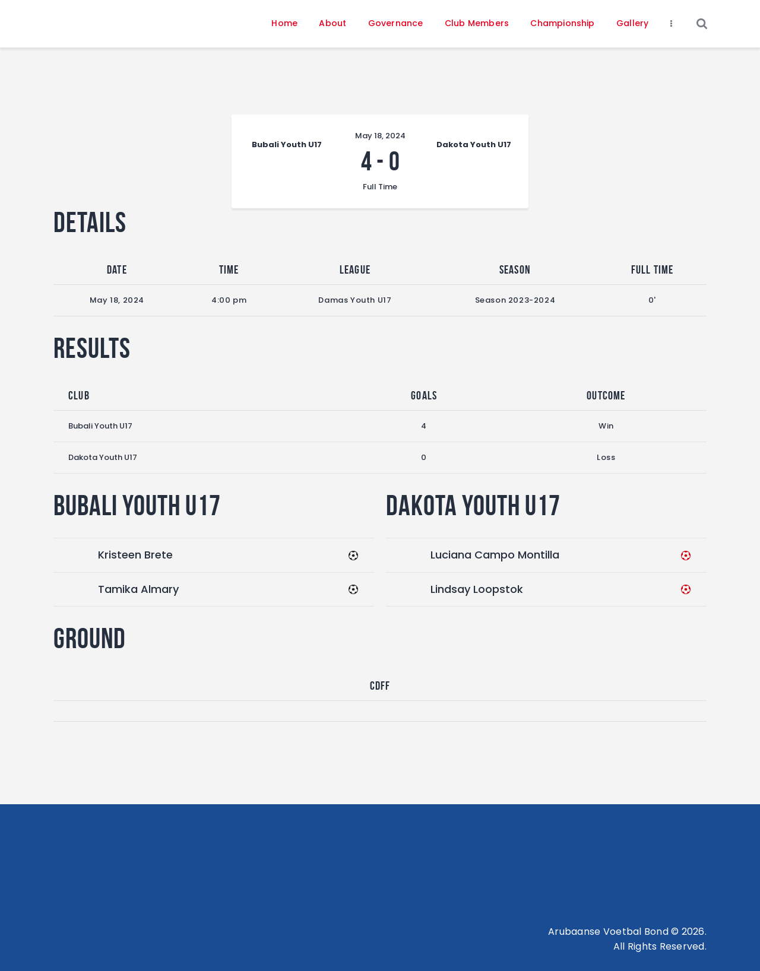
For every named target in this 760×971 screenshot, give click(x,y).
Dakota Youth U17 (102, 457)
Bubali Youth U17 (100, 425)
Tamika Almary (138, 589)
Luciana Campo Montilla (494, 554)
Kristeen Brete (135, 554)
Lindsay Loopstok (476, 589)
